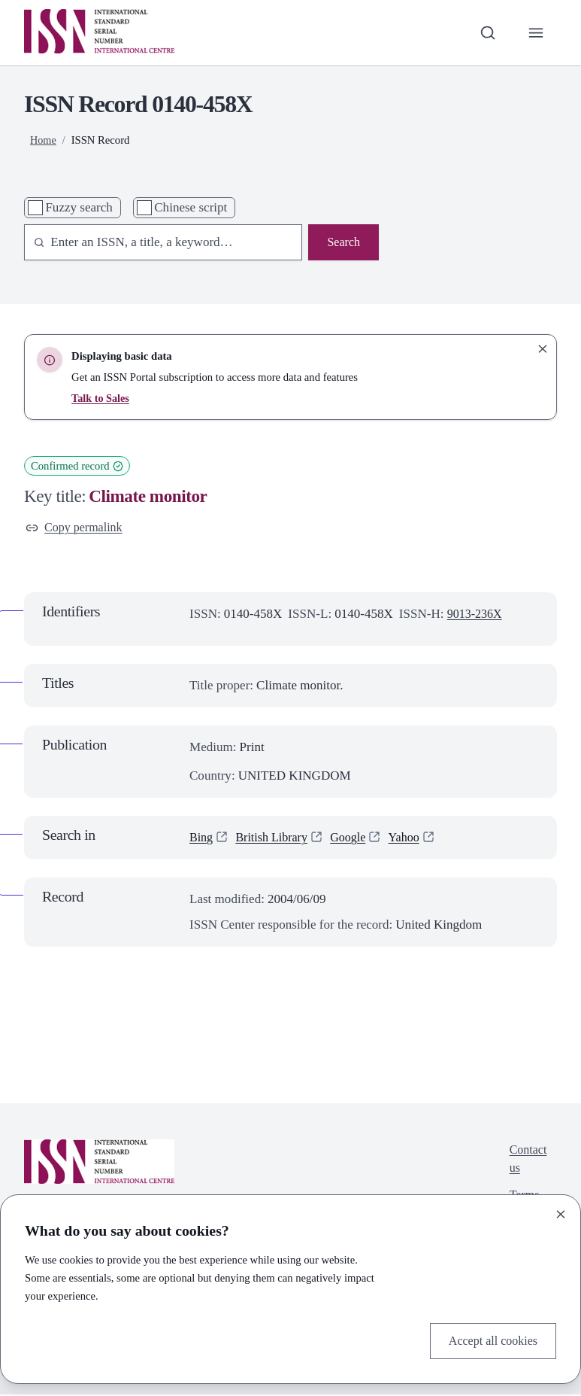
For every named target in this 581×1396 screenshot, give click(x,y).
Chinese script (190, 207)
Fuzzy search (78, 207)
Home (43, 140)
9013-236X (476, 616)
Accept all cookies (490, 1340)
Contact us (526, 1162)
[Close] (560, 1213)
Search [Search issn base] (342, 243)
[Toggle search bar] (485, 32)
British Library (275, 839)
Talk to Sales (101, 398)
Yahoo (413, 839)
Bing (201, 839)
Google (355, 839)
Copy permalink (76, 528)
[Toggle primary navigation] (535, 32)
